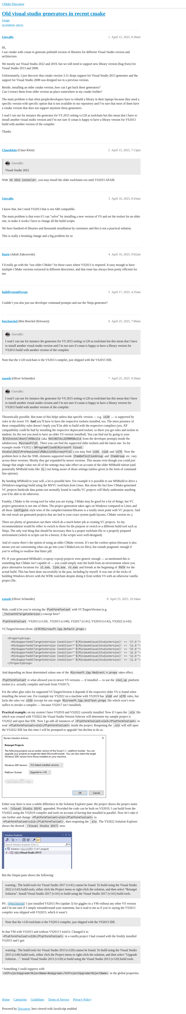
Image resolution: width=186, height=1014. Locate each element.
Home (6, 999)
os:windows (8, 25)
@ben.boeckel (16, 903)
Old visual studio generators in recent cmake (53, 13)
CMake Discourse (13, 4)
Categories (20, 999)
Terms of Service (58, 999)
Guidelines (37, 999)
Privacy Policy (82, 999)
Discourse (24, 1008)
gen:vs (19, 25)
